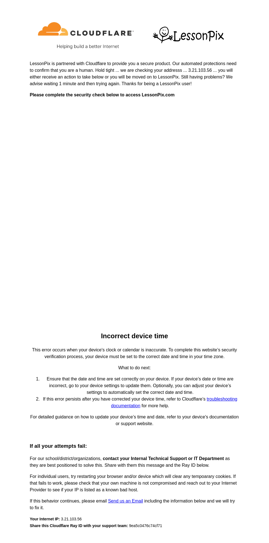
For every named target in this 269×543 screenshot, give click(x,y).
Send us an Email (125, 501)
